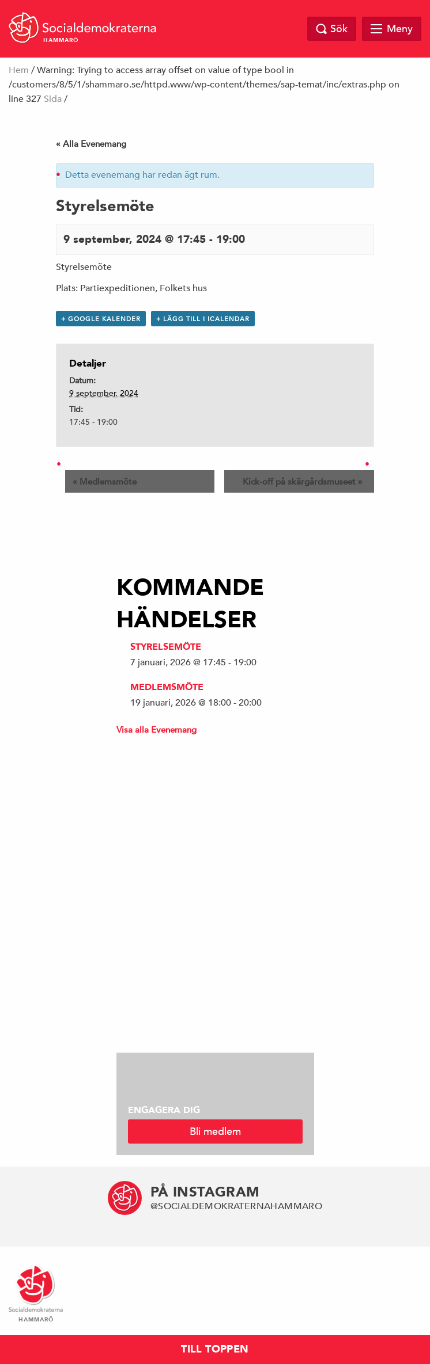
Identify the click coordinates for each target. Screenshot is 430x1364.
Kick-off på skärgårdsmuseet (303, 481)
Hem (19, 70)
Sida (53, 99)
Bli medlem (215, 1131)
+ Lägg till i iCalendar (203, 318)
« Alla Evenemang (91, 143)
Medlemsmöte (105, 481)
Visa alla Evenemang (156, 729)
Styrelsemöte (165, 647)
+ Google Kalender (101, 318)
